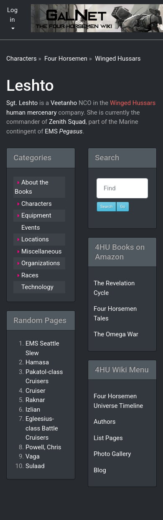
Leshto (30, 85)
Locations (35, 239)
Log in (12, 14)
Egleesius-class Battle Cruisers (41, 428)
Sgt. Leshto (22, 103)
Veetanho (64, 103)
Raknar (35, 400)
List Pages (108, 438)
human (15, 112)
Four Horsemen (65, 58)
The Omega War (116, 334)
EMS (51, 131)
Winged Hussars (117, 58)
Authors (105, 421)
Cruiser (35, 390)
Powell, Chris (43, 447)
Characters (21, 58)
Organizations (40, 263)
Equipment (36, 215)
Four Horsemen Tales (115, 313)
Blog (100, 470)
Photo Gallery (112, 454)
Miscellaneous (41, 251)
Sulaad (35, 466)
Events (30, 227)
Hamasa (37, 362)
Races (29, 275)
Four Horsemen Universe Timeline (118, 401)
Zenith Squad (67, 122)
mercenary (42, 112)
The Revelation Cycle (114, 288)
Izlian (32, 409)
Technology (37, 287)
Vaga (32, 456)
